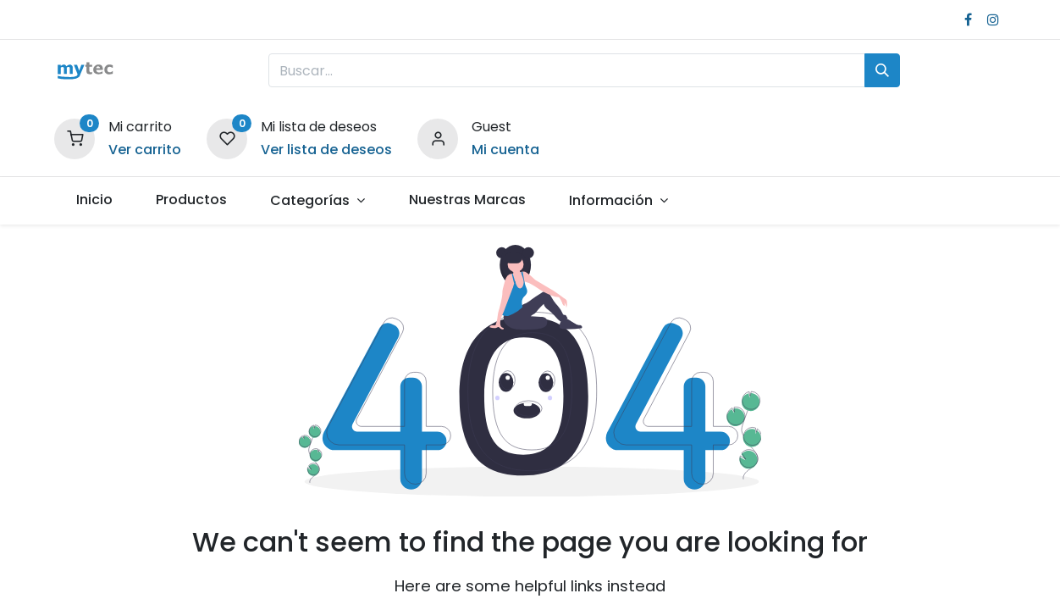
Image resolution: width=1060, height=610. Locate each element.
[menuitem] (94, 200)
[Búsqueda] (882, 70)
